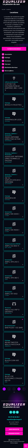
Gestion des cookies (8, 441)
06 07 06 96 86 (13, 417)
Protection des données (18, 441)
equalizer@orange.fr (14, 419)
